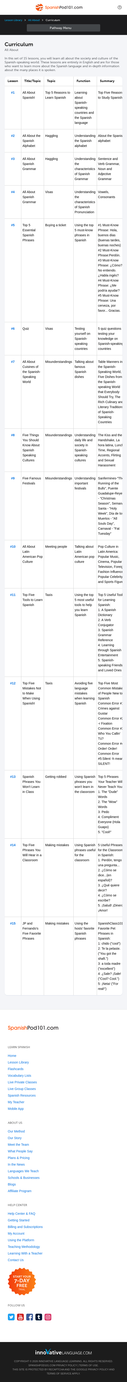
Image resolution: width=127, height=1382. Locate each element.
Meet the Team (18, 1144)
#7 (13, 362)
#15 (12, 923)
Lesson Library (13, 20)
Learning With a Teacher (25, 1253)
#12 (12, 683)
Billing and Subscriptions (25, 1227)
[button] (119, 7)
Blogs (12, 1184)
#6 (13, 328)
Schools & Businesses (24, 1178)
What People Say (20, 1151)
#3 (13, 159)
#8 (13, 435)
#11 (12, 595)
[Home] (59, 11)
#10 (12, 546)
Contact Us (16, 1260)
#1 (13, 92)
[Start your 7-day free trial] (22, 1282)
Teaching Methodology (24, 1247)
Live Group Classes (22, 1089)
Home (12, 1056)
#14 (12, 845)
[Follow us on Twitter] (11, 1317)
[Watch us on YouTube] (20, 1317)
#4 (13, 192)
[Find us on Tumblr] (38, 1317)
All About (34, 20)
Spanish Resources (22, 1095)
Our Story (15, 1138)
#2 (13, 136)
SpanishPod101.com (41, 1365)
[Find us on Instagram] (48, 1317)
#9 (13, 478)
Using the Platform (21, 1240)
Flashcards (15, 1069)
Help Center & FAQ (21, 1213)
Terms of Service (59, 1373)
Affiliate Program (19, 1191)
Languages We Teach (23, 1171)
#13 (12, 777)
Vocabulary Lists (19, 1075)
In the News (16, 1164)
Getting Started (18, 1220)
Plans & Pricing (19, 1158)
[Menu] (7, 7)
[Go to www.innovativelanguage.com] (63, 1351)
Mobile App (16, 1109)
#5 (13, 225)
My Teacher (16, 1102)
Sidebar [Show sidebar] (63, 28)
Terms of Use (88, 1365)
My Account (16, 1233)
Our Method (16, 1131)
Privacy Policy (66, 1365)
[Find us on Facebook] (29, 1317)
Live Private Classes (22, 1082)
